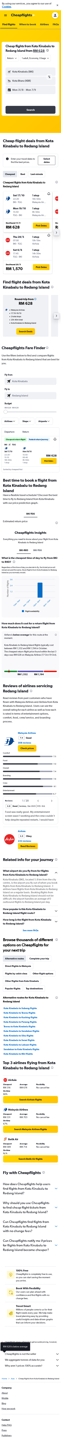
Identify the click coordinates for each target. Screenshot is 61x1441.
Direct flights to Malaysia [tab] (18, 961)
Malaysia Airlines (27, 728)
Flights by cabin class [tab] (16, 968)
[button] (57, 5)
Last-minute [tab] (37, 174)
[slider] (5, 412)
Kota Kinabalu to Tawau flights (19, 1007)
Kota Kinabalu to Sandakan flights (21, 1026)
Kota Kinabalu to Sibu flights (18, 1030)
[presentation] (47, 50)
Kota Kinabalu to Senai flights (19, 1035)
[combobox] (12, 58)
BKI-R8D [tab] (23, 550)
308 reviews (24, 737)
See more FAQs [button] (30, 925)
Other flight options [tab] (43, 968)
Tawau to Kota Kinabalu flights (19, 1021)
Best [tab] (22, 174)
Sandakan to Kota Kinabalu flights (21, 1044)
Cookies (6, 6)
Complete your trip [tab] (39, 953)
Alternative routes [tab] (14, 953)
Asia (12, 1374)
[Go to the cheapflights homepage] (23, 15)
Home (4, 1374)
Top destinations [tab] (34, 983)
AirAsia (22, 826)
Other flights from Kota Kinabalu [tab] (22, 976)
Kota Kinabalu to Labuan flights (20, 1039)
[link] (25, 331)
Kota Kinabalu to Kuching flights (20, 1012)
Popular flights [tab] (12, 983)
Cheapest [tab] (10, 174)
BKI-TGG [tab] (30, 513)
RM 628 (39, 50)
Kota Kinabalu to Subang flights (20, 1003)
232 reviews (24, 836)
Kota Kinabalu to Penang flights (20, 1016)
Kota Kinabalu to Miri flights (18, 1048)
